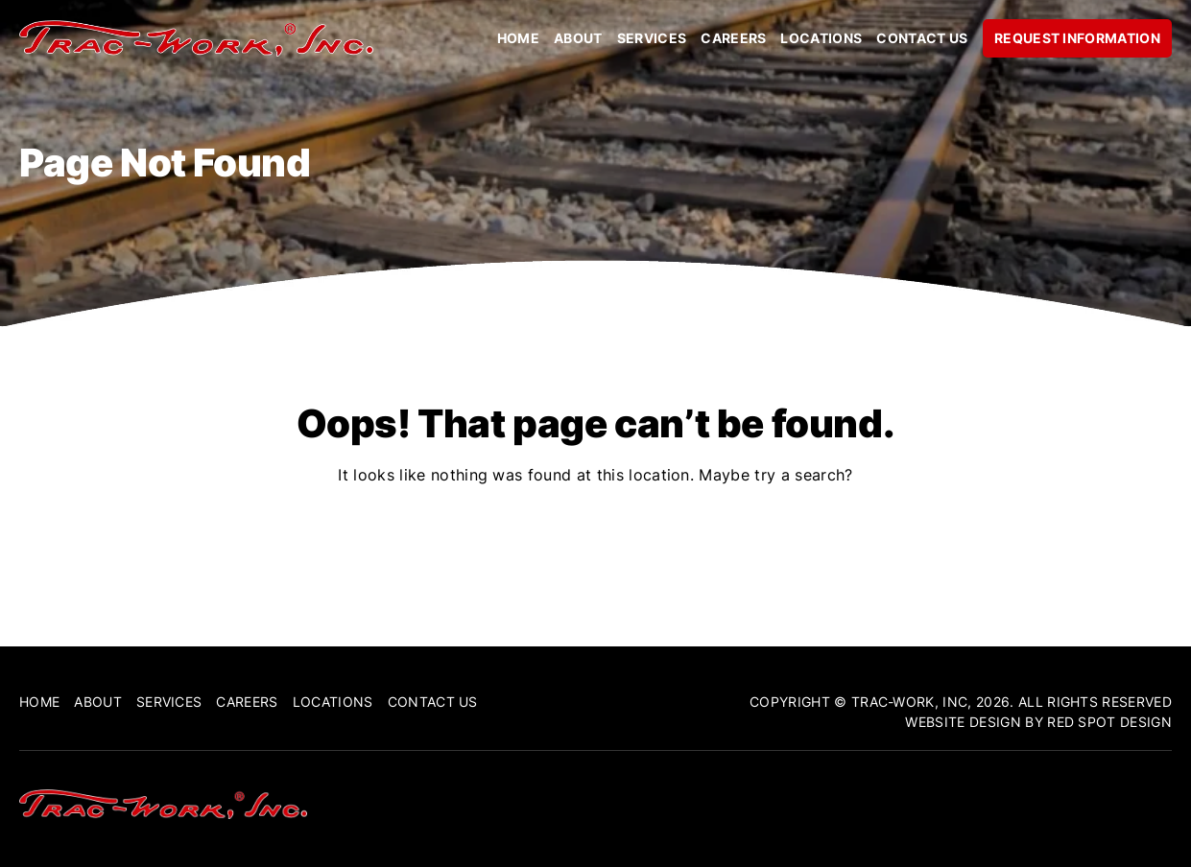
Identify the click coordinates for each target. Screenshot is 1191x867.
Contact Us (921, 38)
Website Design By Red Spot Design (1038, 722)
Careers (733, 38)
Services (652, 38)
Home (518, 38)
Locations (821, 38)
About (578, 38)
